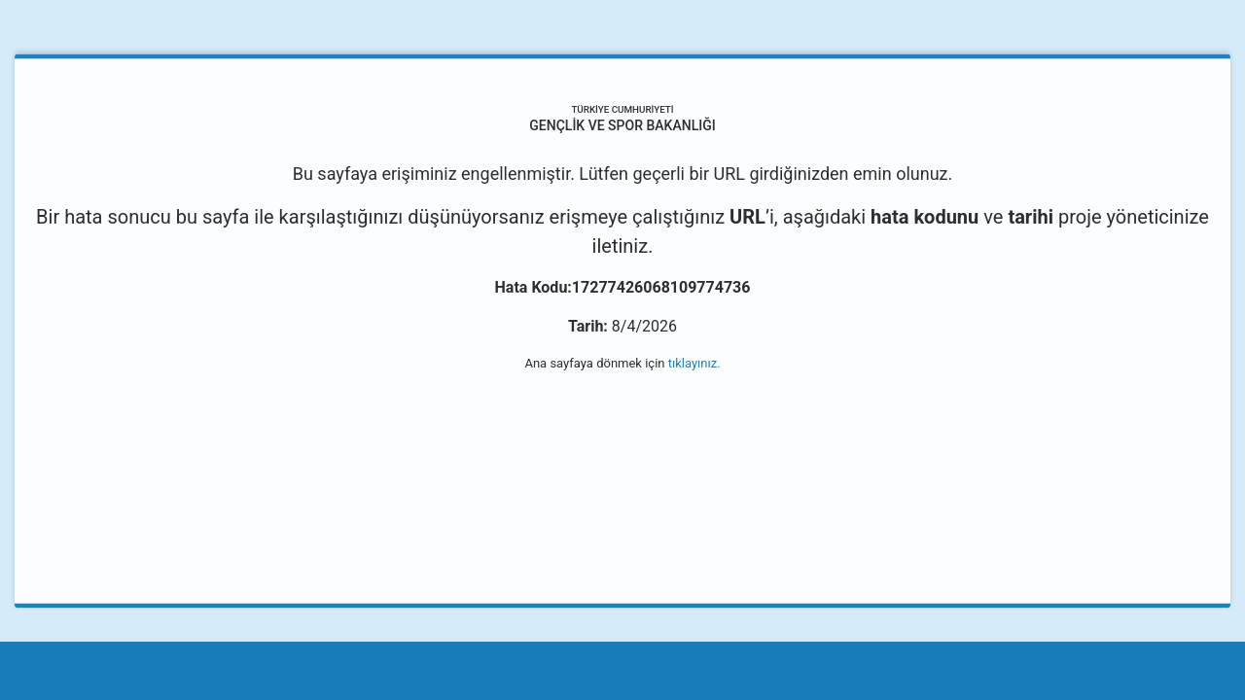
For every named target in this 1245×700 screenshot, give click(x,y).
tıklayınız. (694, 363)
